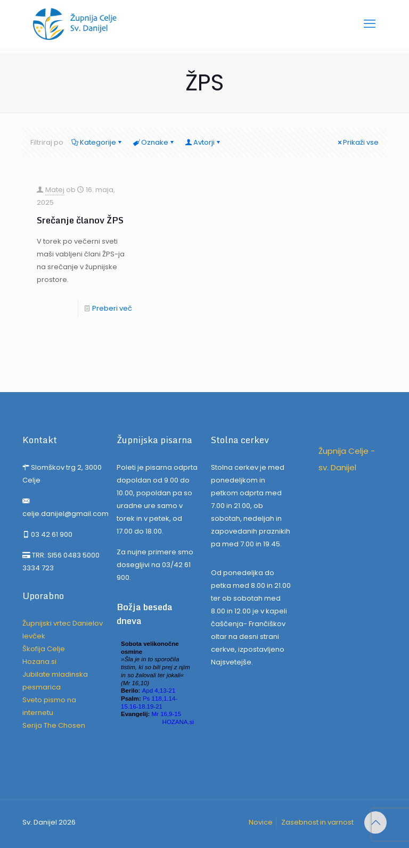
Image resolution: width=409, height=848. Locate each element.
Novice (261, 822)
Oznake (154, 142)
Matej (54, 190)
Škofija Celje (43, 649)
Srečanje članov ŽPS (80, 220)
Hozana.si (39, 661)
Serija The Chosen (53, 725)
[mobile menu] (370, 24)
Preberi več (112, 308)
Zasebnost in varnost (317, 822)
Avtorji (203, 142)
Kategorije (97, 142)
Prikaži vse (357, 142)
